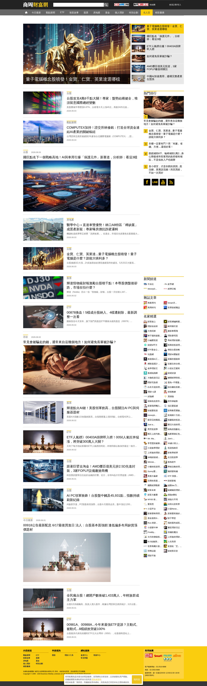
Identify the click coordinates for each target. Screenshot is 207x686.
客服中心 (96, 655)
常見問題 (84, 658)
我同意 (137, 679)
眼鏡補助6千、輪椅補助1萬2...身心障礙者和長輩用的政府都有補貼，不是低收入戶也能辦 (166, 156)
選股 (53, 655)
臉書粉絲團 (147, 182)
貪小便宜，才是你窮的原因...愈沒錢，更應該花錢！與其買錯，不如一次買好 (165, 169)
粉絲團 (152, 5)
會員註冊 (173, 5)
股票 (37, 658)
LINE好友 (155, 182)
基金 (37, 661)
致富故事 (26, 658)
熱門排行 (150, 93)
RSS (171, 182)
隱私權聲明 (96, 679)
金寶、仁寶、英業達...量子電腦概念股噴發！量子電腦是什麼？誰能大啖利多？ (165, 133)
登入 (179, 5)
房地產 (25, 661)
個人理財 (26, 664)
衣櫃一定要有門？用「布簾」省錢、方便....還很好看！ (165, 145)
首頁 (28, 12)
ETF (37, 655)
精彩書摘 (26, 666)
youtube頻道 (163, 182)
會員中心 (84, 655)
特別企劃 (39, 664)
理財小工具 (69, 655)
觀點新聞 (26, 655)
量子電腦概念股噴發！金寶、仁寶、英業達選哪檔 (73, 79)
